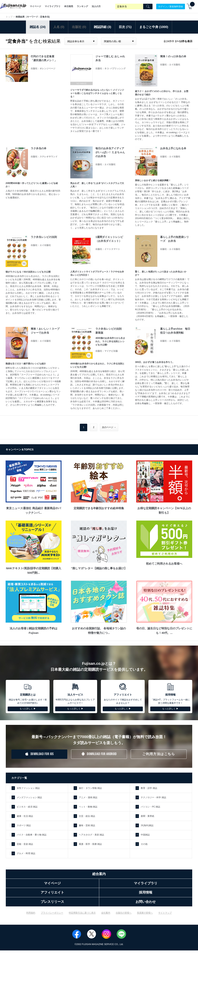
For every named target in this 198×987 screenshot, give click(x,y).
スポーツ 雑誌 (24, 825)
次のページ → (109, 427)
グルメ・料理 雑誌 (26, 853)
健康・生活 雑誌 (25, 816)
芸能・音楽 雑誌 (25, 844)
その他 (144, 844)
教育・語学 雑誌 (149, 788)
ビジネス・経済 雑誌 (27, 806)
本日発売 (68, 6)
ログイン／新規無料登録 (170, 6)
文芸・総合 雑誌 (87, 816)
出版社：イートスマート (107, 249)
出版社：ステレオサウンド (44, 156)
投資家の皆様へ (145, 912)
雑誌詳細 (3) (102, 27)
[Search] (148, 6)
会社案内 (105, 912)
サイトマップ (165, 912)
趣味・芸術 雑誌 (87, 825)
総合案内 (99, 874)
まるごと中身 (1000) (153, 27)
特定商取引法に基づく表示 (82, 912)
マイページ (35, 6)
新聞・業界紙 (147, 816)
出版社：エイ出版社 (170, 64)
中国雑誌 (145, 834)
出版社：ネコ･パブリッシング (110, 68)
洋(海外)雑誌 (147, 825)
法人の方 (96, 6)
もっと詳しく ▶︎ (28, 708)
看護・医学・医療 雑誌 (90, 844)
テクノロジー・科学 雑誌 (153, 797)
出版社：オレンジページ (43, 68)
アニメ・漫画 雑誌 (88, 797)
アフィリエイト (52, 892)
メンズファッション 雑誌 (29, 797)
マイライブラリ (52, 6)
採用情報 (145, 892)
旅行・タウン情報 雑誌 (90, 788)
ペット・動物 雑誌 (88, 806)
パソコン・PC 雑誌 (150, 806)
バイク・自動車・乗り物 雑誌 (31, 834)
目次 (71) (125, 27)
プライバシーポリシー (52, 912)
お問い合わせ (146, 902)
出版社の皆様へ (123, 912)
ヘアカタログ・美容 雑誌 (91, 834)
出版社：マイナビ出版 (106, 351)
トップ (9, 16)
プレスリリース (52, 902)
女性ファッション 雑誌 (28, 788)
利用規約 (30, 912)
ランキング (82, 6)
